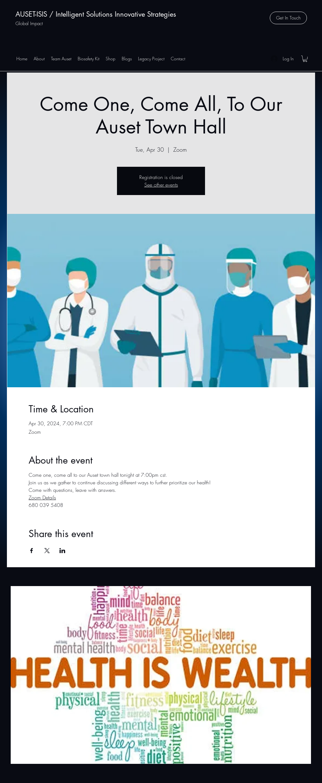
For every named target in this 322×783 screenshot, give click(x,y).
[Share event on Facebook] (32, 550)
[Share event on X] (47, 550)
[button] (288, 18)
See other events (161, 184)
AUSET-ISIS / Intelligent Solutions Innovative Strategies (95, 14)
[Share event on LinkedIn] (62, 550)
